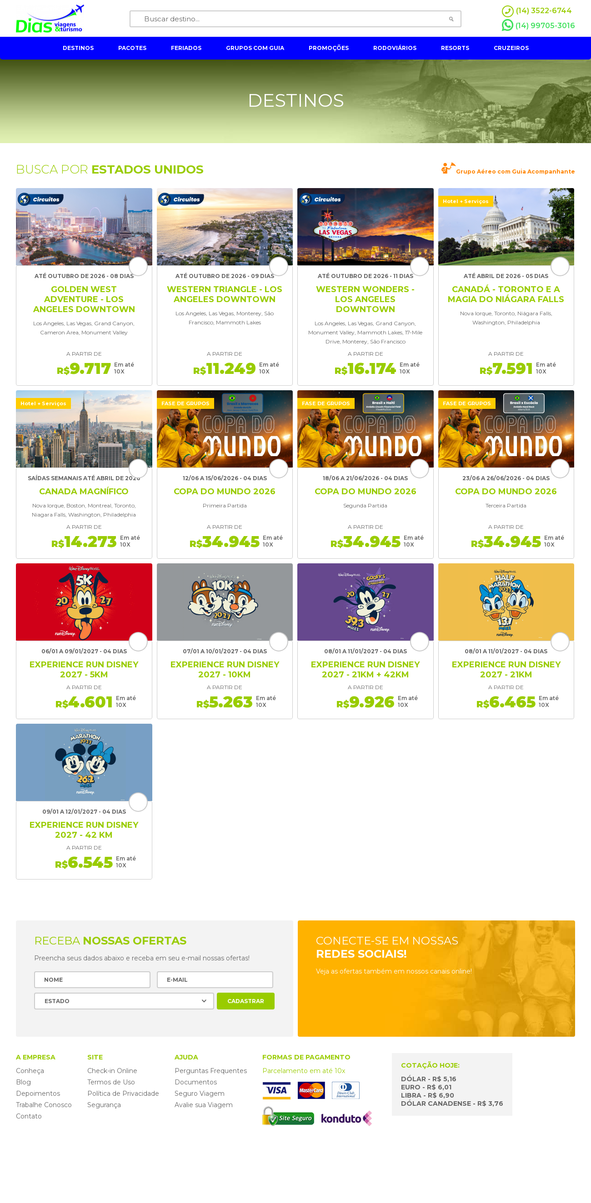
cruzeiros (511, 48)
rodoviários (394, 48)
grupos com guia (255, 48)
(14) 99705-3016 (538, 25)
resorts (455, 48)
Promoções (329, 48)
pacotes (132, 48)
